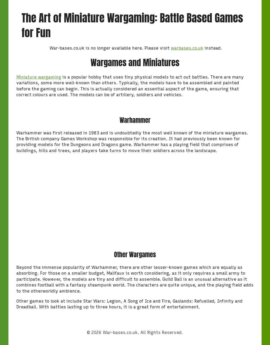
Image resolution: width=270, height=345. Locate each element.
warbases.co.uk (187, 48)
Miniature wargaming (38, 77)
